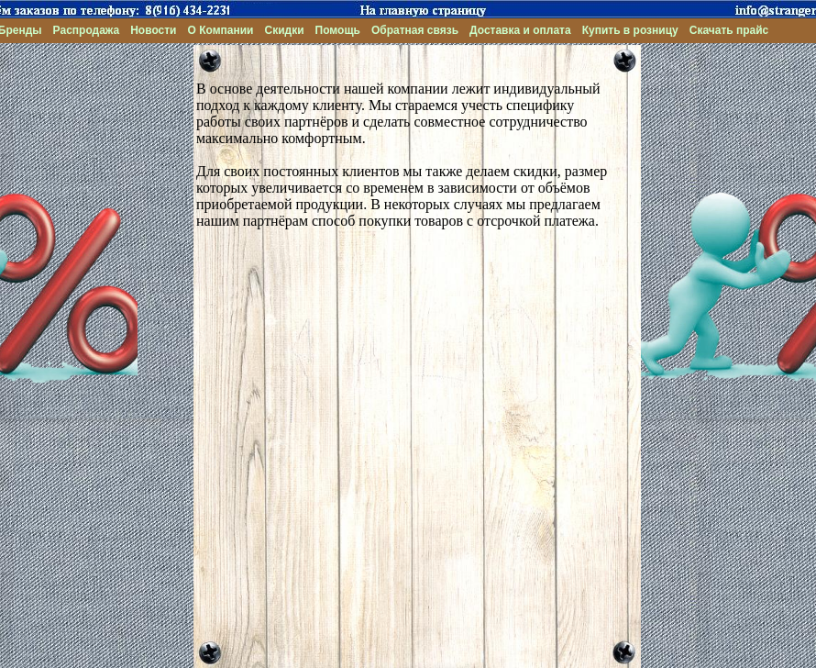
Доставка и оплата (520, 30)
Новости (153, 30)
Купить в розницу (630, 30)
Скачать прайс (729, 30)
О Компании (221, 30)
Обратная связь (414, 30)
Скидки (283, 30)
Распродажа (86, 30)
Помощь (337, 30)
